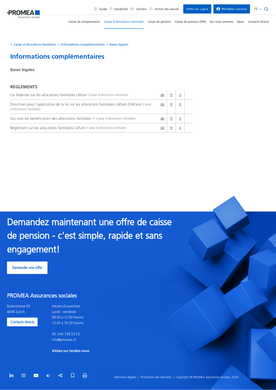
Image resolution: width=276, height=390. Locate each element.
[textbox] (93, 328)
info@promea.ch (64, 339)
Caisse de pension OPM (190, 21)
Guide (100, 9)
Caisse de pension (159, 21)
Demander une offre (27, 267)
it (180, 95)
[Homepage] (23, 12)
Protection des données (156, 377)
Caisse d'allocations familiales (124, 21)
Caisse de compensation (84, 21)
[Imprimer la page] (84, 375)
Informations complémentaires (83, 44)
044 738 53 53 (68, 334)
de (162, 95)
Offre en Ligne (197, 9)
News (240, 21)
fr (171, 95)
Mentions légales (125, 377)
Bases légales (119, 44)
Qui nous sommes (221, 21)
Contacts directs (258, 21)
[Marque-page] (72, 375)
